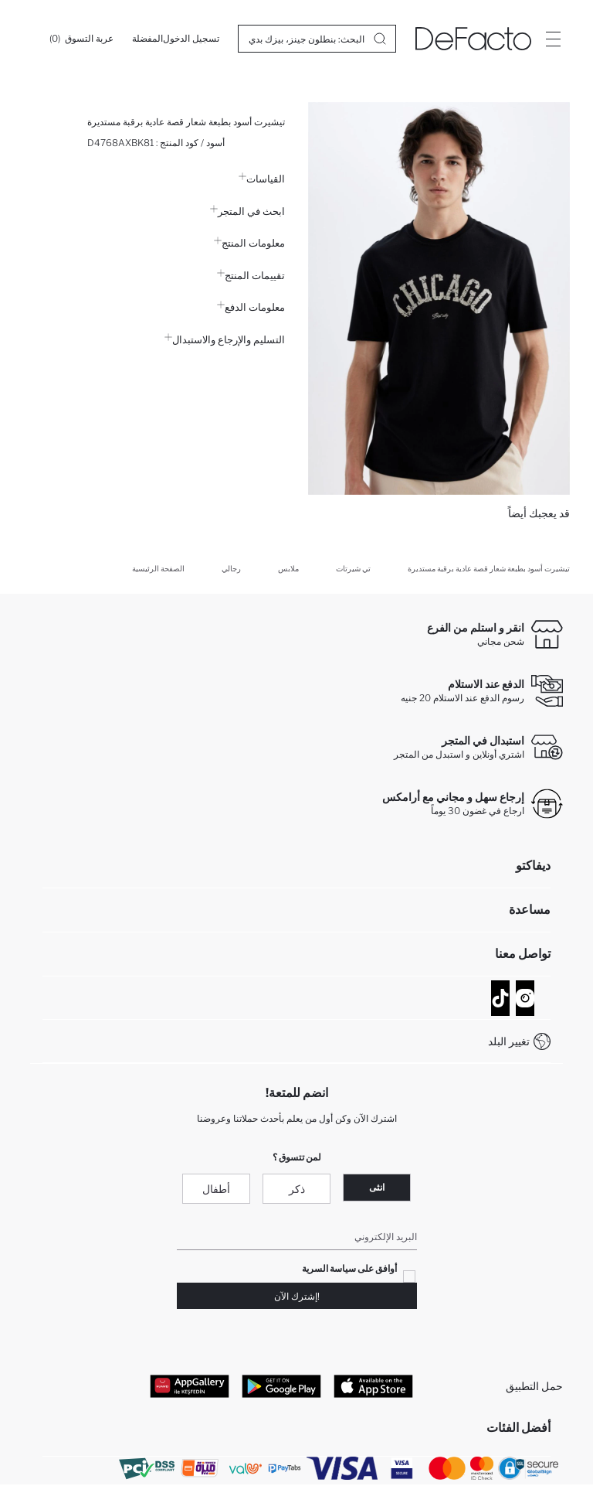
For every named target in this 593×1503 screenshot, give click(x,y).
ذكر (297, 1188)
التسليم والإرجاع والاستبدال (224, 339)
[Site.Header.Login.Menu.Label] (553, 38)
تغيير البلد (509, 1041)
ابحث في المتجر (247, 211)
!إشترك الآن (297, 1296)
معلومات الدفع (251, 307)
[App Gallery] (189, 1385)
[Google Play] (281, 1385)
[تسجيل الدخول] (191, 39)
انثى (377, 1187)
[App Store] (373, 1385)
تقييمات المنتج (251, 275)
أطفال (216, 1188)
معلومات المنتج (249, 243)
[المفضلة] (147, 39)
